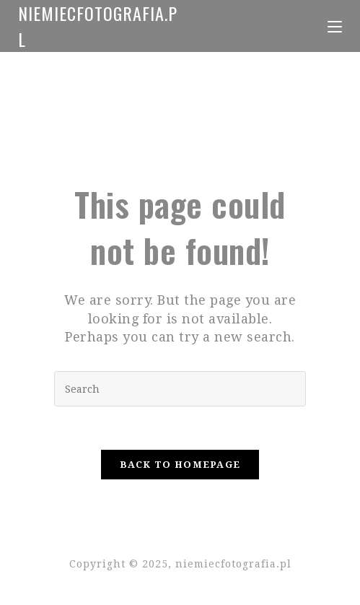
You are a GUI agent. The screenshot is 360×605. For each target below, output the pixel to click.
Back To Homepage (180, 464)
